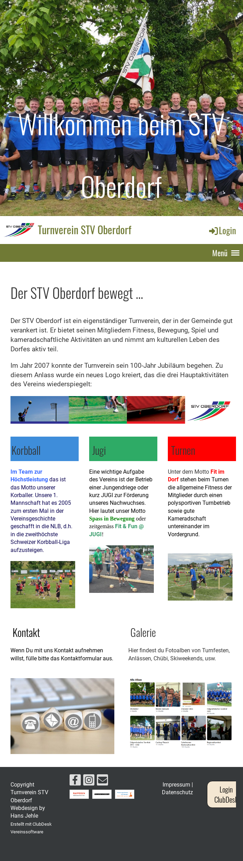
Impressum (176, 784)
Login (222, 230)
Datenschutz (177, 792)
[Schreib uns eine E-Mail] (102, 781)
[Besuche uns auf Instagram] (88, 781)
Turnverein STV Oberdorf (84, 229)
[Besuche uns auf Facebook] (75, 781)
